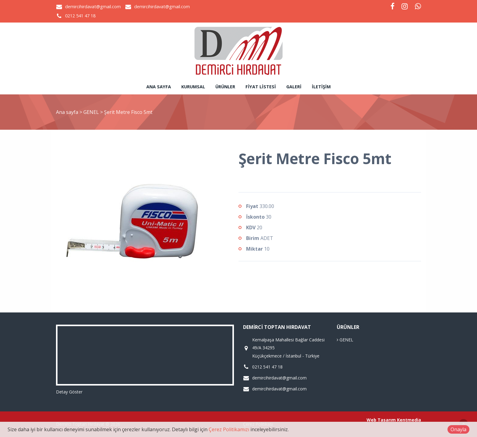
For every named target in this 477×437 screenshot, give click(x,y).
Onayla (458, 429)
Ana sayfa (158, 87)
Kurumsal (193, 87)
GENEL (91, 112)
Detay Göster (69, 392)
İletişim (321, 87)
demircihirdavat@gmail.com (93, 6)
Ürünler (225, 87)
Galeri (293, 87)
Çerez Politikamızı (229, 429)
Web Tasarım (381, 420)
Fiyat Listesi (260, 87)
